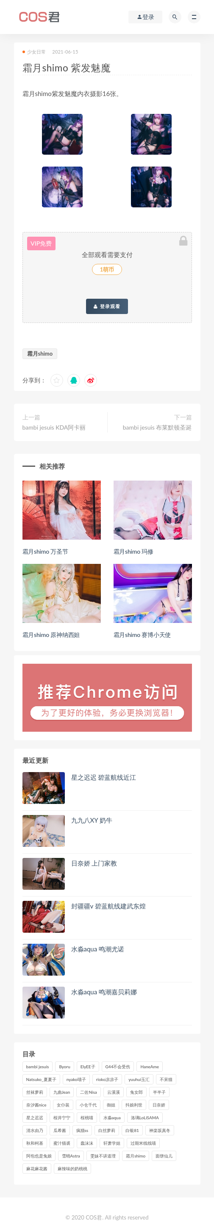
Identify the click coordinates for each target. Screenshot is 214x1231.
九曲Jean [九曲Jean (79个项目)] (61, 1092)
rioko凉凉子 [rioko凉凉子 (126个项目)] (107, 1079)
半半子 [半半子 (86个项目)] (159, 1092)
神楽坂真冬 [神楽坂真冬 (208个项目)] (159, 1130)
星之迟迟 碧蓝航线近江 (103, 777)
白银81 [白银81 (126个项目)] (132, 1130)
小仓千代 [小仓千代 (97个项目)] (88, 1104)
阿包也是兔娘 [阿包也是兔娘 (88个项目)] (39, 1155)
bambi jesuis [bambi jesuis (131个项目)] (37, 1066)
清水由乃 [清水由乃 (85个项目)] (34, 1130)
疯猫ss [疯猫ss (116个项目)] (82, 1130)
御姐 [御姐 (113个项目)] (111, 1104)
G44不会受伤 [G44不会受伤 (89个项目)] (118, 1066)
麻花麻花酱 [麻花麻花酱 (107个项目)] (36, 1168)
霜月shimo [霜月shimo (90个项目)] (135, 1155)
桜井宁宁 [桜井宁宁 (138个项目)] (61, 1117)
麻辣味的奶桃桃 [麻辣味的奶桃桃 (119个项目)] (72, 1168)
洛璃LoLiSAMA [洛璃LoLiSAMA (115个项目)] (145, 1117)
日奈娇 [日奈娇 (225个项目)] (159, 1104)
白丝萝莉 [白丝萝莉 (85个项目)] (106, 1130)
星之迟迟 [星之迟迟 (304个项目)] (34, 1117)
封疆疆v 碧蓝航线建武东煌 (108, 906)
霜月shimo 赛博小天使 (142, 634)
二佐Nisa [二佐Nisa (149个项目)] (88, 1092)
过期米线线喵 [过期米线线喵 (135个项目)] (143, 1143)
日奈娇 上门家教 (94, 863)
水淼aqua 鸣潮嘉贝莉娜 (104, 992)
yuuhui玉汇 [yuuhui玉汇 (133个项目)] (139, 1079)
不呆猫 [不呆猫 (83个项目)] (166, 1079)
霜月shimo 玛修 (133, 551)
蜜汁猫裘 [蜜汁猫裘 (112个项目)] (61, 1143)
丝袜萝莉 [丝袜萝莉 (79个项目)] (34, 1092)
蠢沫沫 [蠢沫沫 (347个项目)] (87, 1143)
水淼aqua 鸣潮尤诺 (98, 949)
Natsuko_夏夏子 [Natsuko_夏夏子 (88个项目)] (41, 1079)
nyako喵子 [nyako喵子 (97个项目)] (76, 1079)
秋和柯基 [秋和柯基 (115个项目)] (34, 1143)
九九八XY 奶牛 (91, 820)
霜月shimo (40, 353)
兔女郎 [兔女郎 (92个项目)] (136, 1092)
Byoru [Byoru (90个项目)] (64, 1066)
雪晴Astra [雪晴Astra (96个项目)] (71, 1155)
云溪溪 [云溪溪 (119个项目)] (113, 1092)
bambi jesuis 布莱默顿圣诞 (157, 427)
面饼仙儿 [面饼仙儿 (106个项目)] (164, 1155)
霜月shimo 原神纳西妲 (51, 634)
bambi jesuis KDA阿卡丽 (54, 427)
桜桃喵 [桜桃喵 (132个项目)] (87, 1117)
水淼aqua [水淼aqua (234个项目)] (112, 1117)
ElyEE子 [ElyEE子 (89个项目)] (88, 1066)
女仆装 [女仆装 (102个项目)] (63, 1104)
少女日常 (34, 51)
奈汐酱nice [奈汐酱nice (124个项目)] (36, 1104)
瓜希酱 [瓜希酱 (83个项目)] (59, 1130)
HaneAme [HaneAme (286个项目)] (149, 1066)
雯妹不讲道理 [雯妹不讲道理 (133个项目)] (103, 1155)
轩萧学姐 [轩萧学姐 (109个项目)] (111, 1143)
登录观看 (107, 306)
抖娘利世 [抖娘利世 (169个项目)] (133, 1104)
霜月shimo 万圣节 (45, 551)
